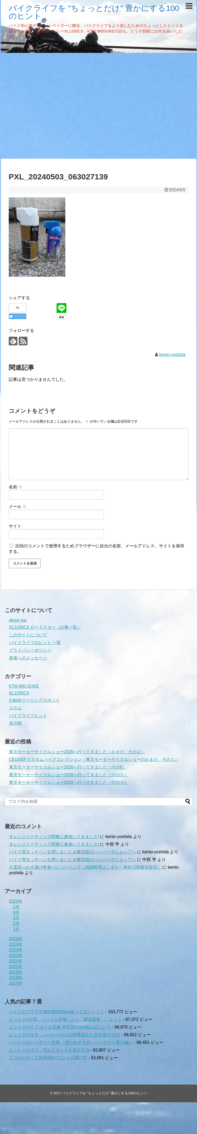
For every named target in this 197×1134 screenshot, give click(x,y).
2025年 (16, 939)
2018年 (16, 977)
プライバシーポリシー (30, 650)
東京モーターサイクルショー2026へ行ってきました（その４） (69, 782)
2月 (16, 923)
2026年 (16, 901)
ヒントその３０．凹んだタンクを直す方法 (49, 1050)
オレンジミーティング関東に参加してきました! (54, 836)
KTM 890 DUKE (24, 686)
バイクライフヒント (28, 715)
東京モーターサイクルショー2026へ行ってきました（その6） (68, 767)
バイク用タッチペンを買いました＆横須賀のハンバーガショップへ (72, 852)
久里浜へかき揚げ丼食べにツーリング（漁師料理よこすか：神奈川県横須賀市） (85, 867)
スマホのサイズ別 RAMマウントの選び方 (48, 1058)
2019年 (16, 972)
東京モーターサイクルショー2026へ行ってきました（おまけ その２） (77, 751)
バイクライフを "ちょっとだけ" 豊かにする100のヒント (94, 12)
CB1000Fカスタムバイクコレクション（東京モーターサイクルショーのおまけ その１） (94, 759)
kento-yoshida (172, 354)
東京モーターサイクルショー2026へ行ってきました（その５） (69, 774)
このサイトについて (28, 635)
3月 (16, 918)
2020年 (16, 966)
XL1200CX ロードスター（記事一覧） (45, 627)
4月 (16, 912)
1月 (16, 929)
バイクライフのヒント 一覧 (35, 642)
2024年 (16, 944)
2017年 (16, 983)
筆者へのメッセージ (28, 658)
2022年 (16, 955)
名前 (15, 487)
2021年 (16, 961)
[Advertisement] (49, 105)
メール (18, 506)
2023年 (16, 950)
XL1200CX (19, 693)
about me (18, 620)
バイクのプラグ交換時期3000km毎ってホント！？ (56, 1012)
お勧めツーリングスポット (34, 700)
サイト (15, 526)
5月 (16, 907)
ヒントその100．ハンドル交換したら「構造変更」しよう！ (65, 1019)
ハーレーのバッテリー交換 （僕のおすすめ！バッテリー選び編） (71, 1042)
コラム (15, 708)
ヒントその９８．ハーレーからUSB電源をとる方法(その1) (64, 1035)
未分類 (15, 723)
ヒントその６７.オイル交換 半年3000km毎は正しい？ (60, 1027)
